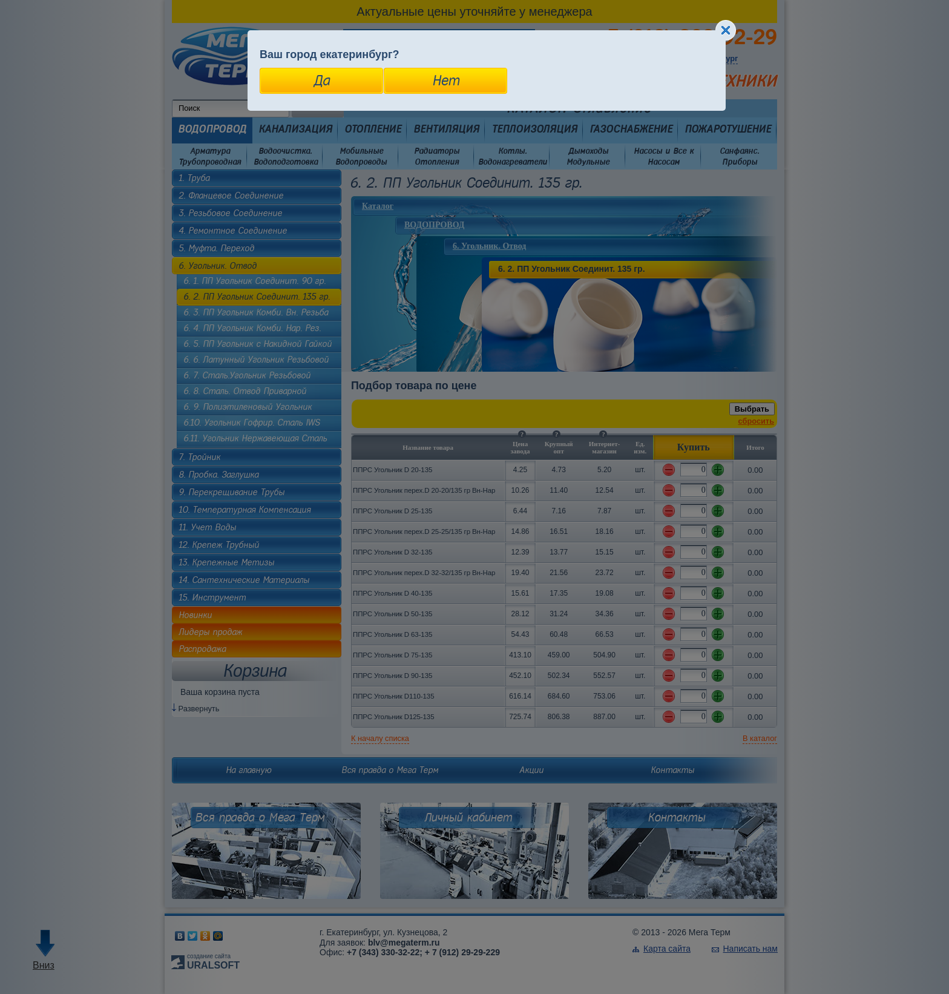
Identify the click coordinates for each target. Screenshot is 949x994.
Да (322, 80)
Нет (445, 80)
